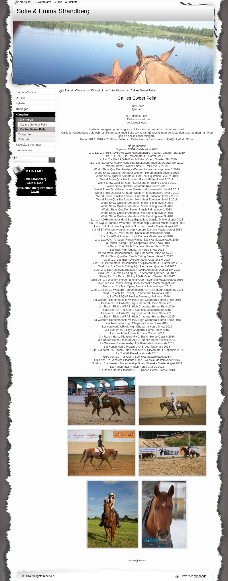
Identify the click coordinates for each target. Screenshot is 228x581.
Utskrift (72, 2)
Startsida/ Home (75, 90)
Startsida (25, 2)
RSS (60, 2)
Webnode (200, 576)
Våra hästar (117, 90)
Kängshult (97, 90)
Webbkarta (44, 2)
